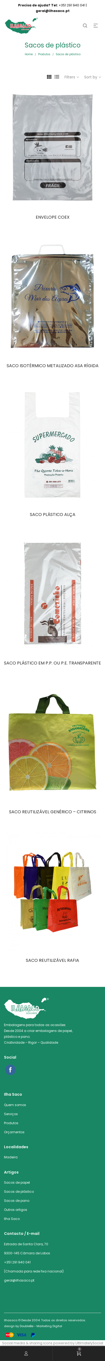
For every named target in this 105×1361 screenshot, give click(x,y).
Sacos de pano (16, 1200)
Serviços (11, 1114)
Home (29, 54)
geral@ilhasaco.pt (19, 1280)
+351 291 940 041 (17, 1262)
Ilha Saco (12, 1218)
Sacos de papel (17, 1182)
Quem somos (15, 1105)
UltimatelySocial (89, 1343)
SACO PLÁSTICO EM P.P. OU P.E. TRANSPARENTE (52, 663)
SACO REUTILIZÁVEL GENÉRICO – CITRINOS (52, 812)
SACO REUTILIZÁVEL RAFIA (52, 960)
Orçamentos (14, 1132)
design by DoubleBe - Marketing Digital (33, 1326)
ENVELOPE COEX (53, 217)
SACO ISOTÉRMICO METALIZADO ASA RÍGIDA (53, 366)
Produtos (44, 54)
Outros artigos (15, 1209)
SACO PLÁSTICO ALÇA (52, 514)
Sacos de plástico (19, 1191)
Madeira (11, 1157)
